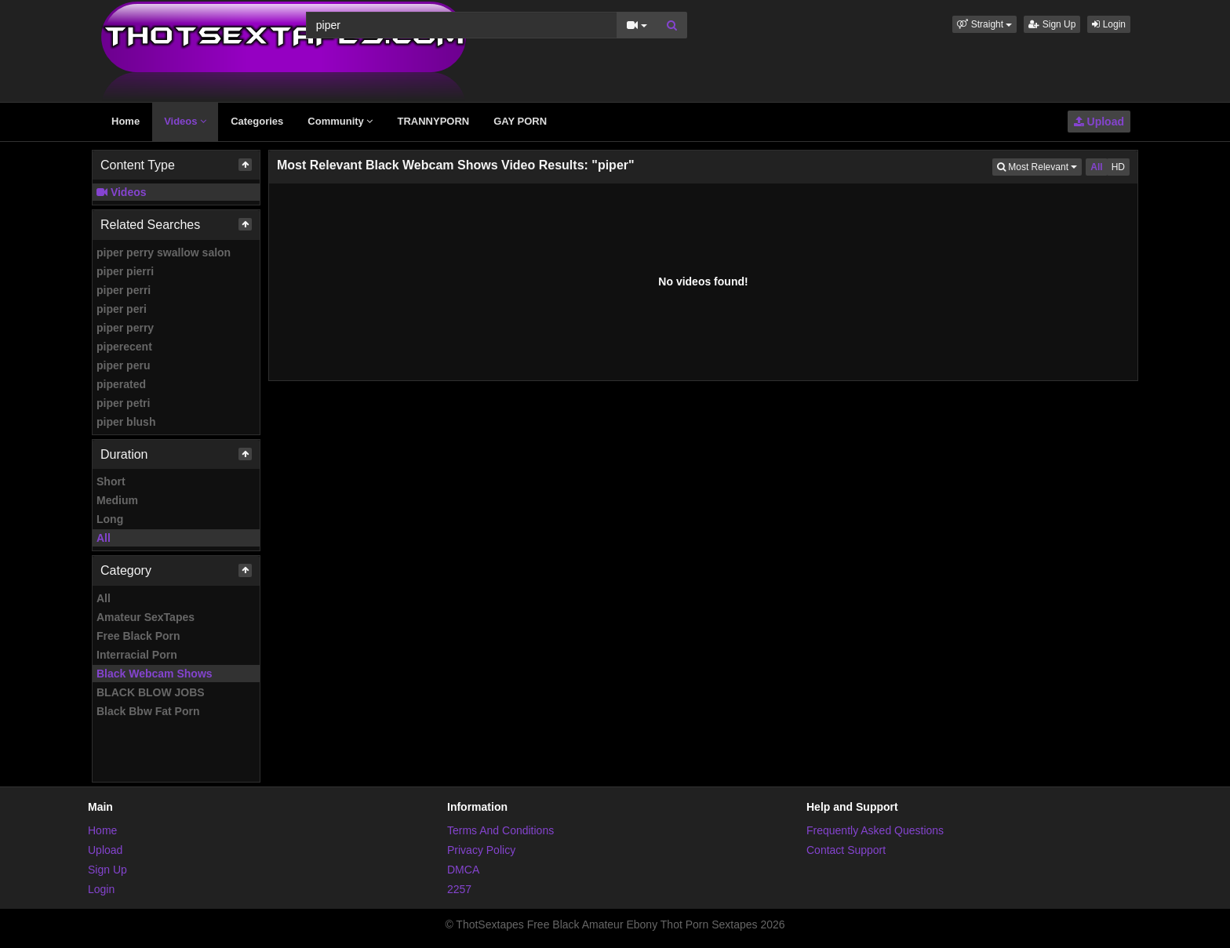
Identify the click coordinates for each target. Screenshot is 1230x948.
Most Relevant (1039, 166)
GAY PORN (520, 121)
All (103, 538)
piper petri (123, 403)
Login (1109, 24)
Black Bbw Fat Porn (147, 711)
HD (1118, 167)
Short (111, 481)
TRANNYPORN (433, 121)
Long (109, 519)
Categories (257, 121)
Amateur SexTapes (145, 617)
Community (340, 121)
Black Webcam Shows (154, 673)
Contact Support (846, 850)
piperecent (124, 346)
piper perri (123, 290)
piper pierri (125, 271)
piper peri (121, 309)
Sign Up (1051, 24)
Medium (117, 500)
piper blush (125, 422)
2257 (459, 889)
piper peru (123, 365)
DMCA (463, 869)
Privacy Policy (481, 850)
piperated (121, 384)
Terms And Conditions (500, 830)
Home (125, 121)
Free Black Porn (138, 636)
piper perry (125, 327)
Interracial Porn (136, 654)
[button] (984, 24)
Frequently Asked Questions (875, 830)
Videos (185, 121)
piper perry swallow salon (163, 252)
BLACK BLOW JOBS (150, 692)
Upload (1099, 121)
